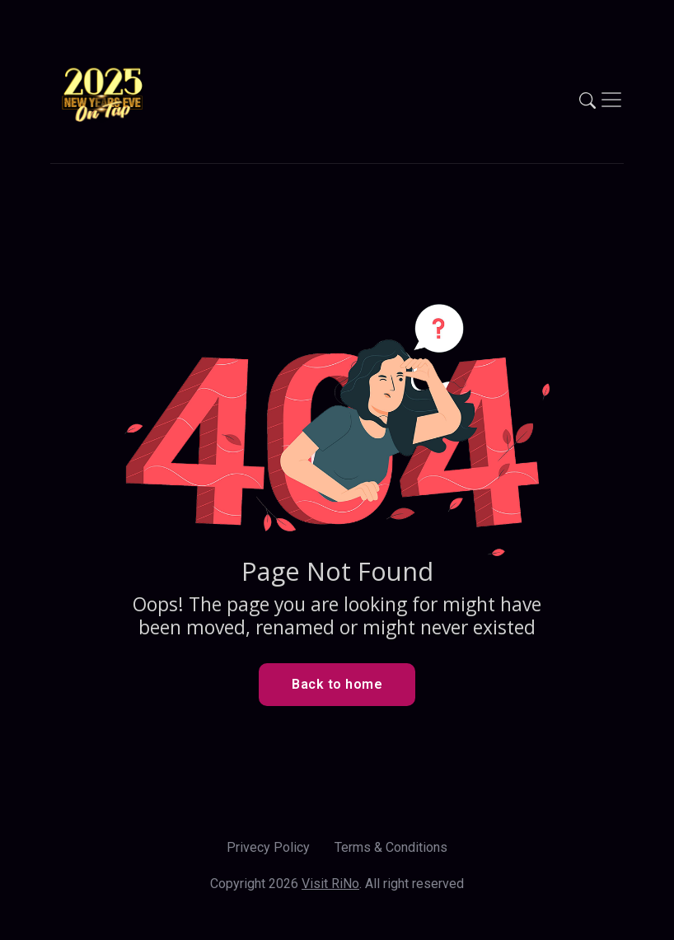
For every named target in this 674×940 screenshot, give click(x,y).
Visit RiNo (330, 883)
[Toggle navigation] (611, 99)
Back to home (337, 684)
